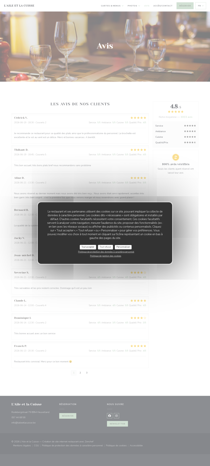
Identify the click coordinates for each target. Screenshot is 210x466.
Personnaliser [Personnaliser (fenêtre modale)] (123, 246)
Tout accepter (88, 246)
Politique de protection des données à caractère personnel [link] (106, 251)
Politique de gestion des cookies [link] (105, 256)
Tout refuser (105, 246)
